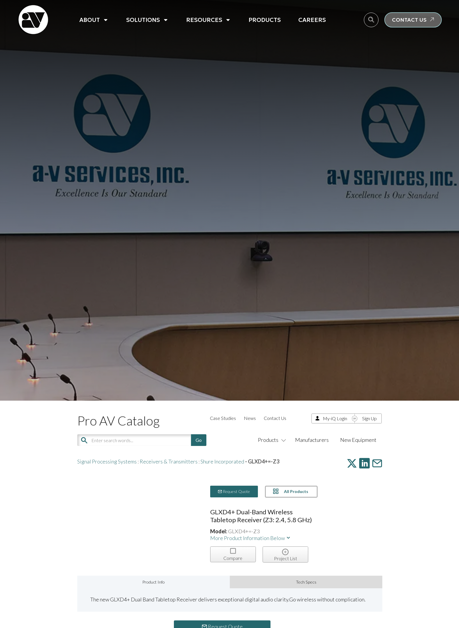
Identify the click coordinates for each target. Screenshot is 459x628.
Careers (312, 20)
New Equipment (358, 440)
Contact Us (275, 418)
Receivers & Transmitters (169, 461)
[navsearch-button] (371, 20)
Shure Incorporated (222, 461)
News (250, 418)
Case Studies (223, 418)
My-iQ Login (335, 418)
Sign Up (369, 418)
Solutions (147, 20)
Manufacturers (312, 440)
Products (265, 20)
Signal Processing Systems (107, 461)
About (94, 20)
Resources (208, 20)
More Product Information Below (250, 538)
